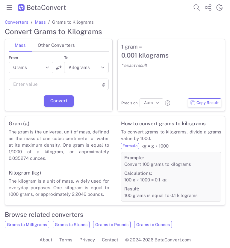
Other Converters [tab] (56, 45)
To (66, 57)
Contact (110, 239)
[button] (168, 103)
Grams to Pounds (111, 224)
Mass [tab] (20, 45)
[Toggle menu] (9, 7)
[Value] (54, 84)
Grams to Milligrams (27, 224)
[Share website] (208, 7)
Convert (58, 100)
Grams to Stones (71, 224)
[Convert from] (31, 67)
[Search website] (197, 7)
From (13, 57)
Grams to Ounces (153, 224)
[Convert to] (86, 67)
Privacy (87, 239)
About (46, 239)
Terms (65, 239)
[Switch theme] (219, 7)
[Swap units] (58, 68)
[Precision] (151, 102)
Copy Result (204, 103)
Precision (129, 103)
